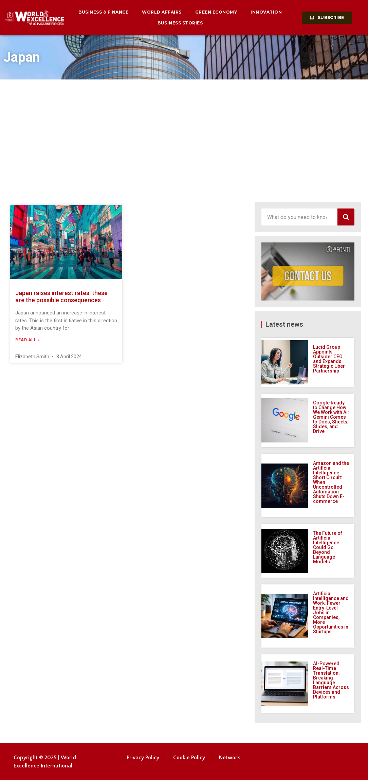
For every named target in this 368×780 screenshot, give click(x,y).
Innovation (266, 12)
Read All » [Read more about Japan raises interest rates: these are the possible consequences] (27, 340)
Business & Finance (103, 12)
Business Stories (180, 22)
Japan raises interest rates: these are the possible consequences (61, 296)
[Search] (345, 216)
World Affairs (162, 12)
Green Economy (216, 12)
